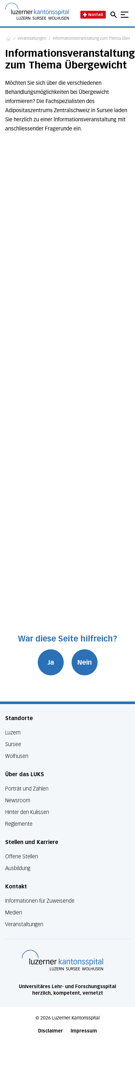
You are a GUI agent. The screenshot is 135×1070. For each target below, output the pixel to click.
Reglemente (19, 824)
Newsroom (17, 800)
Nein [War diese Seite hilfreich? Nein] (84, 662)
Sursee (13, 744)
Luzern (12, 733)
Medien (13, 913)
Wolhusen (16, 756)
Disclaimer (50, 1031)
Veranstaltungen (32, 39)
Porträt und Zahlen (26, 789)
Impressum (84, 1031)
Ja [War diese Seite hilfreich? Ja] (50, 662)
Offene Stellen (21, 856)
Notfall (93, 14)
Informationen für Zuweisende (39, 901)
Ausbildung (17, 868)
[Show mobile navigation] (124, 14)
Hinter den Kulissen (27, 812)
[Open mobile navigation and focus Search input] (114, 14)
